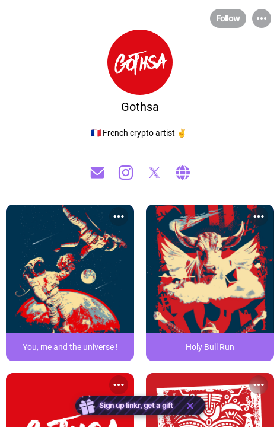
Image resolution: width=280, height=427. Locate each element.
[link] (70, 283)
